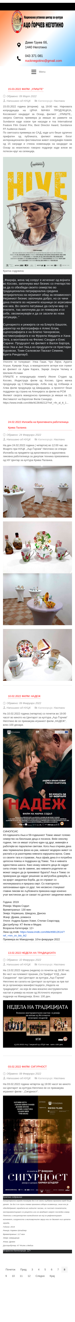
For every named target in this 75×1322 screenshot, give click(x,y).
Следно (40, 1275)
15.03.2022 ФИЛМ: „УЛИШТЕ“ (25, 89)
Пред (23, 1269)
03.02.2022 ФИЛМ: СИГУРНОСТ (27, 1066)
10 (13, 1275)
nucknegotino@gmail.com (43, 60)
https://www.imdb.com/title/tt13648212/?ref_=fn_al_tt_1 (34, 402)
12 (29, 1275)
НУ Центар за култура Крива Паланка (29, 460)
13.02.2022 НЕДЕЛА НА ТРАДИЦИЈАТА (32, 952)
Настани (59, 100)
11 (21, 1275)
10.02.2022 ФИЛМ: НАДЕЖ (24, 696)
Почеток (10, 1269)
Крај (52, 1275)
